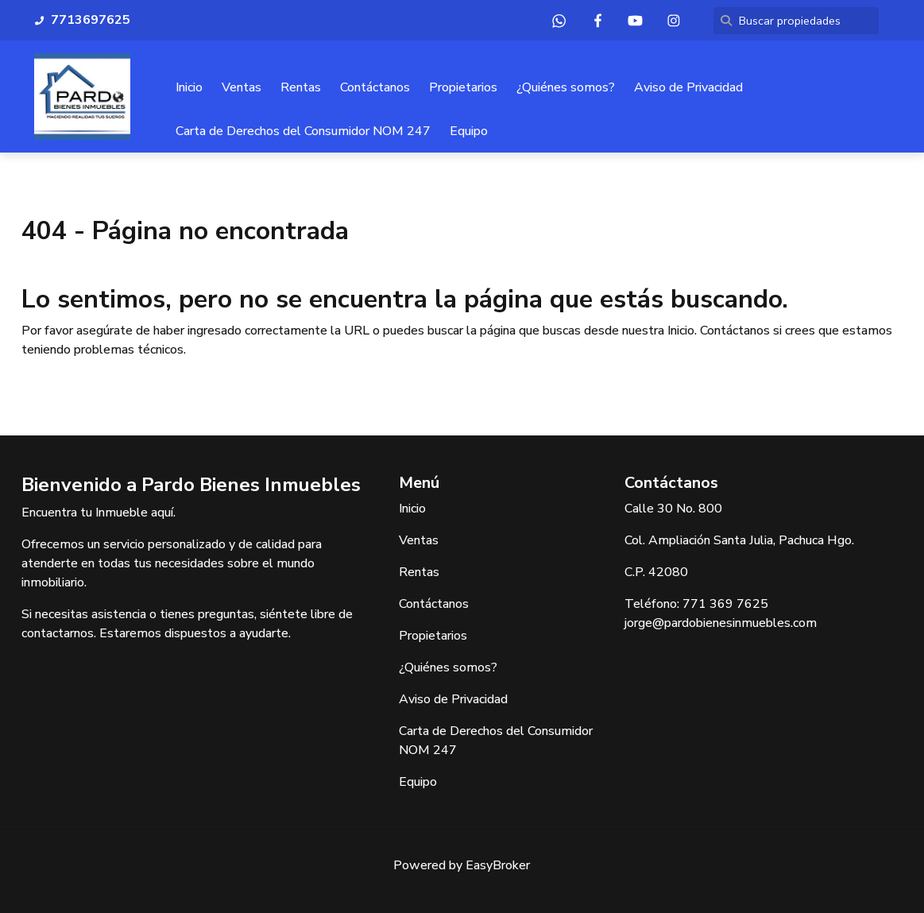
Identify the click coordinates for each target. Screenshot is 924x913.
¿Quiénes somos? (565, 87)
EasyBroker (498, 865)
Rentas (300, 87)
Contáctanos (375, 87)
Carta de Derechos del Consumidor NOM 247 (303, 131)
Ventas (241, 87)
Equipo (469, 131)
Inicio (189, 87)
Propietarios (463, 87)
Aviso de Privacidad (688, 87)
